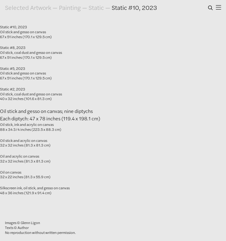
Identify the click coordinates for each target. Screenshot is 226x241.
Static (96, 7)
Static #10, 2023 (134, 7)
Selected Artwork (28, 7)
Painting (70, 7)
